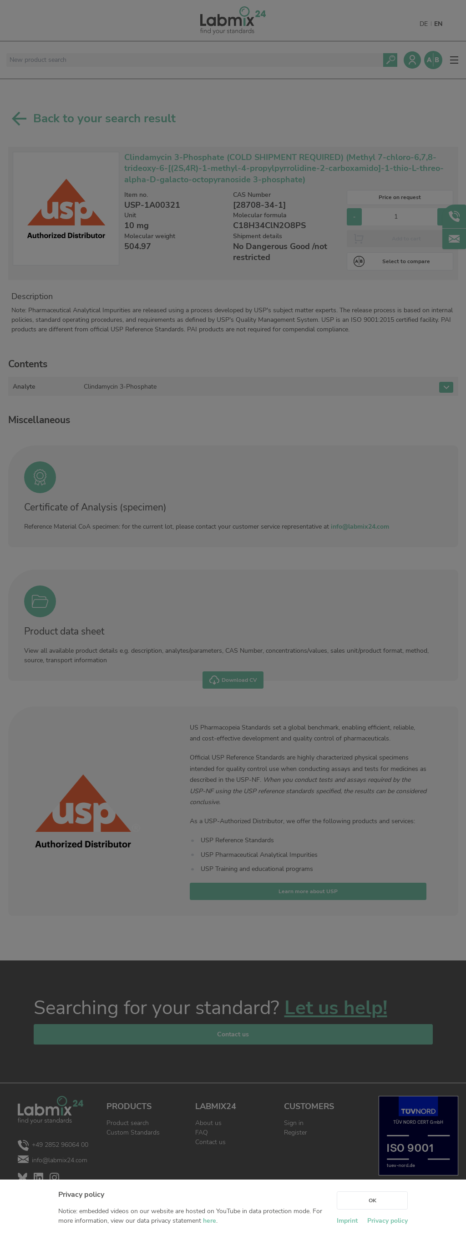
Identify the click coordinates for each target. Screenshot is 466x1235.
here (209, 1220)
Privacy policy (387, 1220)
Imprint (347, 1220)
